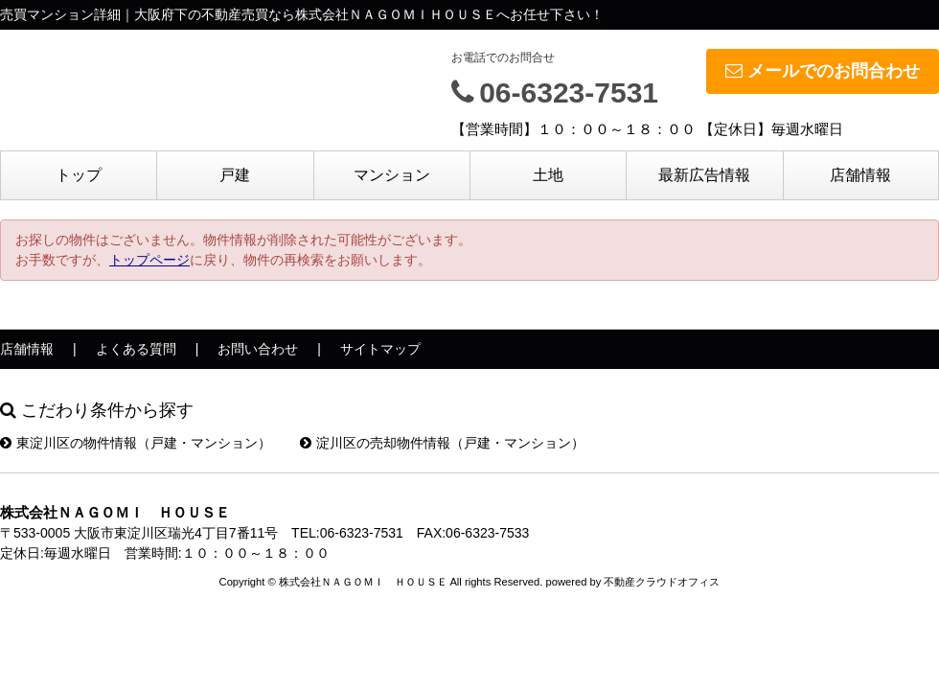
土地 (548, 175)
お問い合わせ (258, 348)
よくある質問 (136, 348)
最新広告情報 (704, 175)
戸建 (234, 175)
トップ (79, 175)
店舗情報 (860, 175)
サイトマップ (380, 348)
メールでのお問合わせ (822, 70)
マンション (392, 175)
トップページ (149, 259)
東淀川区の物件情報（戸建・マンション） (135, 442)
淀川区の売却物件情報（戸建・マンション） (442, 442)
